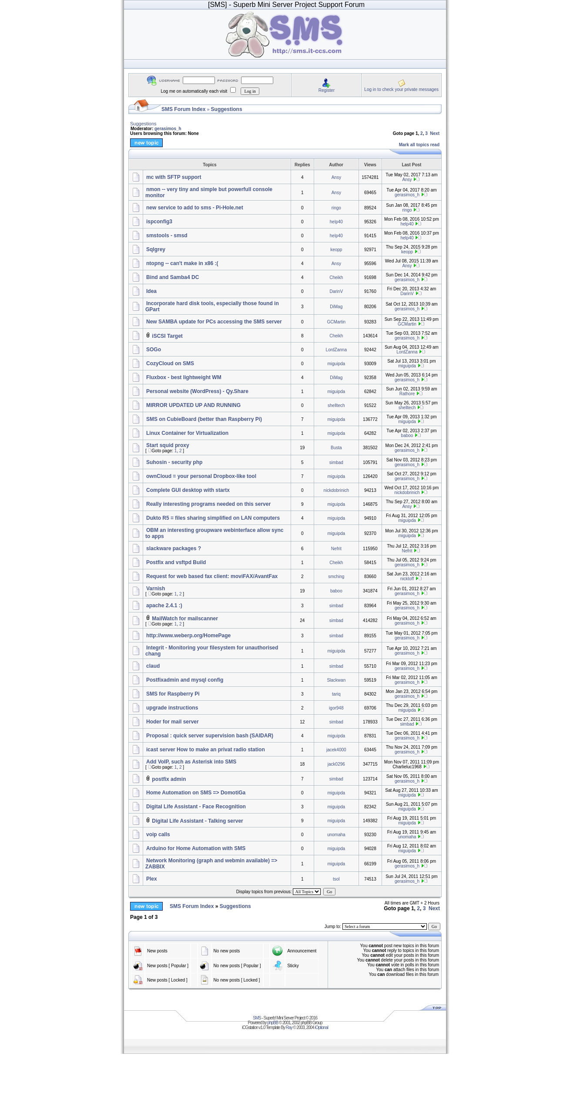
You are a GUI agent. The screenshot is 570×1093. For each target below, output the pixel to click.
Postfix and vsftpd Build (176, 562)
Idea (151, 291)
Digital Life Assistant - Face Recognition (196, 807)
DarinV (336, 291)
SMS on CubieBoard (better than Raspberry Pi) (204, 419)
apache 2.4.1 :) (164, 605)
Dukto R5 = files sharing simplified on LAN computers (213, 518)
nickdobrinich (336, 490)
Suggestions (226, 109)
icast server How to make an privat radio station (205, 750)
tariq (336, 694)
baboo (407, 435)
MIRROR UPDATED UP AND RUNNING (193, 405)
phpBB (272, 1022)
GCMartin (336, 321)
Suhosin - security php (174, 462)
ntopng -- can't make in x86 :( (182, 263)
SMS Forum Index (183, 109)
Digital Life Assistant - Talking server (197, 821)
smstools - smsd (167, 235)
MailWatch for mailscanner (185, 618)
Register (327, 90)
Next (434, 133)
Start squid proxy (167, 445)
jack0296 (336, 764)
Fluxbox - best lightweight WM (183, 377)
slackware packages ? (173, 548)
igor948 (336, 708)
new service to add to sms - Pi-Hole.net (194, 208)
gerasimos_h (167, 128)
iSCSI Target (167, 336)
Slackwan (336, 680)
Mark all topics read (419, 144)
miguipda (336, 363)
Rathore (407, 393)
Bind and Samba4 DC (172, 277)
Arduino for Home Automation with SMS (195, 848)
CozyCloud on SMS (170, 363)
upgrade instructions (172, 708)
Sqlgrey (155, 249)
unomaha (336, 834)
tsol (336, 879)
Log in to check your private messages (401, 89)
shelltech (336, 405)
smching (336, 576)
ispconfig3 (159, 222)
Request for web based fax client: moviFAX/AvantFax (212, 576)
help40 (336, 221)
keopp (336, 249)
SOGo (153, 349)
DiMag (336, 306)
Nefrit (336, 548)
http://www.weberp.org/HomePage (188, 635)
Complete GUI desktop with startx (188, 490)
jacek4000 (336, 749)
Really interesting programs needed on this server (208, 504)
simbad (336, 462)
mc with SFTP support (173, 177)
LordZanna (336, 349)
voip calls (158, 834)
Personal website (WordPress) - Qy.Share (197, 391)
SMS (257, 1018)
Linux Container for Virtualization (187, 433)
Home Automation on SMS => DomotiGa (195, 793)
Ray (289, 1027)
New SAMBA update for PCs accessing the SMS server (214, 322)
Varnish (155, 588)
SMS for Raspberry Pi (173, 694)
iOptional (321, 1027)
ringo (336, 207)
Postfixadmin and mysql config (184, 680)
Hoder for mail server (172, 722)
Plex (151, 879)
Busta (336, 447)
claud (153, 666)
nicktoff (407, 578)
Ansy (336, 177)
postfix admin (169, 779)
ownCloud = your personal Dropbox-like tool (201, 476)
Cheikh (336, 277)
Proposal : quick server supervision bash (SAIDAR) (209, 736)
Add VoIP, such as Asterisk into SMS (191, 762)
